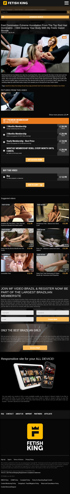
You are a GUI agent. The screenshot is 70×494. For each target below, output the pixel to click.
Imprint (28, 414)
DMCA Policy (4, 480)
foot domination (45, 86)
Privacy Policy (30, 459)
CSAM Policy (14, 480)
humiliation (54, 86)
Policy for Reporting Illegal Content (42, 480)
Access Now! (35, 348)
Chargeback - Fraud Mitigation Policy (28, 483)
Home (2, 9)
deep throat (22, 86)
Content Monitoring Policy (8, 483)
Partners (38, 414)
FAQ (2, 414)
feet (38, 86)
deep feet (14, 86)
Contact (10, 414)
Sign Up (3, 459)
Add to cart (33, 185)
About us (19, 414)
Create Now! (52, 319)
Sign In (9, 459)
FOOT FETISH (19, 9)
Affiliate (48, 414)
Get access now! (35, 160)
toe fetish (61, 86)
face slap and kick (31, 86)
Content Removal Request (8, 487)
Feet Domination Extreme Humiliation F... (36, 9)
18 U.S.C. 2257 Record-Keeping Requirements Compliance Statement (20, 472)
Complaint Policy (25, 480)
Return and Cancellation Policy (50, 483)
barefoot (8, 86)
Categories (9, 9)
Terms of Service (18, 459)
